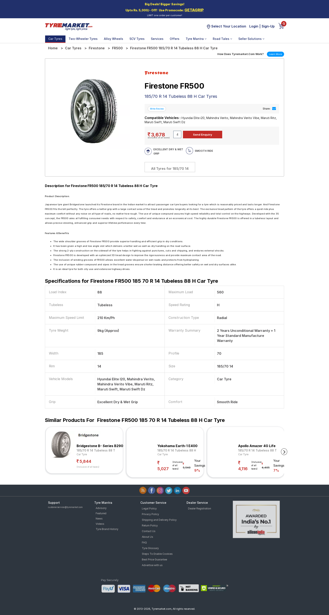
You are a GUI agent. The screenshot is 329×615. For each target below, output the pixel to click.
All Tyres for (170, 168)
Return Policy (150, 525)
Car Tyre (82, 454)
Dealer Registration (199, 508)
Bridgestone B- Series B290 (100, 446)
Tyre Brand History (107, 529)
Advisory (101, 508)
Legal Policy (149, 508)
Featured (101, 513)
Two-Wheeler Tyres (83, 39)
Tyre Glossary (150, 548)
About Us (147, 536)
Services (157, 39)
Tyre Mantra (196, 39)
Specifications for (131, 281)
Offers (174, 39)
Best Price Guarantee (154, 559)
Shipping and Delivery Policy (159, 519)
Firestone (97, 48)
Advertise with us (152, 565)
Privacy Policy (150, 514)
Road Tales (222, 39)
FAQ (144, 542)
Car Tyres (55, 39)
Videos (100, 523)
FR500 (117, 48)
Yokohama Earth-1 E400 (177, 446)
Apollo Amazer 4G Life (256, 446)
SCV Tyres (137, 39)
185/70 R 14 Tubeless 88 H (176, 450)
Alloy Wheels (113, 39)
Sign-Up (268, 26)
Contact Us (148, 531)
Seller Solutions (251, 39)
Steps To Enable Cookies (157, 553)
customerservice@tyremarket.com (65, 507)
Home (53, 48)
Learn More (275, 54)
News (99, 518)
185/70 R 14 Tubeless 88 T (96, 450)
